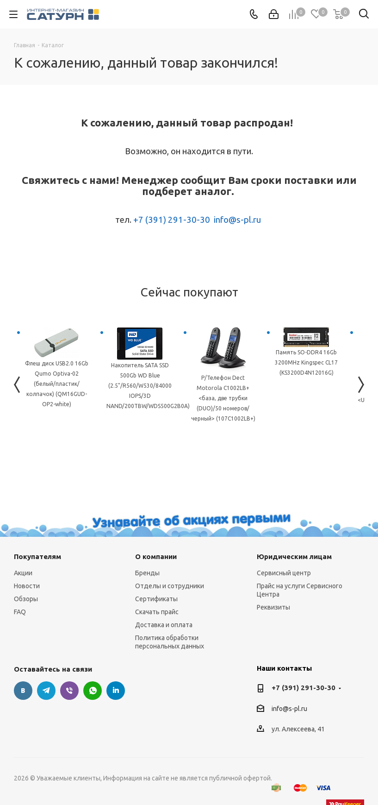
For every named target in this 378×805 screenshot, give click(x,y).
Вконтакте (23, 690)
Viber (69, 690)
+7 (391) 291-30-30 (171, 220)
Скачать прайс (157, 612)
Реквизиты (273, 607)
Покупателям (37, 556)
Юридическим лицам (294, 556)
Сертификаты (156, 599)
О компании (156, 556)
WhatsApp (92, 690)
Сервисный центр (284, 573)
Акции (23, 573)
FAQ (20, 612)
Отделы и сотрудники (169, 586)
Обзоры (26, 599)
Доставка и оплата (163, 625)
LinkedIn (115, 690)
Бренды (147, 573)
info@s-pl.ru (237, 220)
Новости (27, 586)
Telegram (46, 690)
